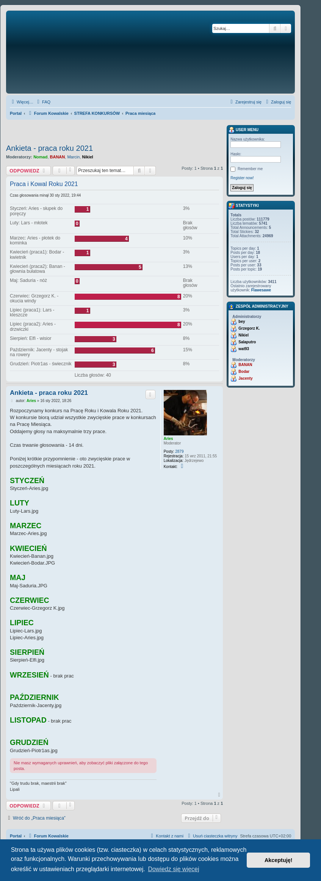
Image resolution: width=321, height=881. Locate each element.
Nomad (40, 157)
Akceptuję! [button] (279, 860)
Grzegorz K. (249, 328)
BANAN (57, 157)
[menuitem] (42, 101)
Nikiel (87, 157)
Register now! (242, 178)
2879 (179, 451)
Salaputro (247, 342)
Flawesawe (261, 290)
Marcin (73, 157)
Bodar (243, 371)
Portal (16, 113)
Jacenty (245, 378)
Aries (168, 439)
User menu (243, 130)
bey (241, 321)
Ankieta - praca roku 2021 (49, 148)
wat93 (243, 349)
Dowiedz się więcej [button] (173, 869)
